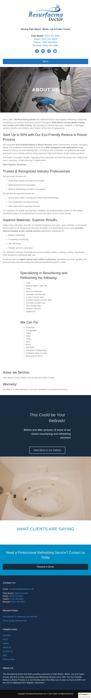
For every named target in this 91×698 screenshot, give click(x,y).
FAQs (5, 639)
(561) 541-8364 (52, 36)
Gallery (6, 643)
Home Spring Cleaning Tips (15, 621)
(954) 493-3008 (50, 45)
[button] (84, 695)
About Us (7, 647)
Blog (5, 655)
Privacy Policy (9, 659)
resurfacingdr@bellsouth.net (21, 589)
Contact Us (7, 651)
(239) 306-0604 (49, 42)
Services (6, 635)
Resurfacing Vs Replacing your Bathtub (20, 616)
